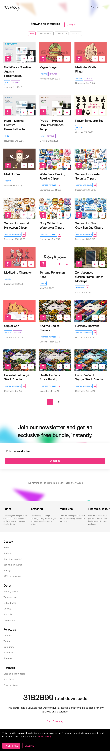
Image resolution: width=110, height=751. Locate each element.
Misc (7, 82)
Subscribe (55, 460)
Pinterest (8, 658)
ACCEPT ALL (11, 745)
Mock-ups (80, 288)
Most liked (62, 34)
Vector (44, 74)
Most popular (45, 34)
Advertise (8, 614)
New (32, 34)
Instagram (8, 647)
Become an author (12, 565)
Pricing (7, 570)
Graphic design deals (14, 674)
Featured (76, 34)
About (6, 548)
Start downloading (12, 559)
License (7, 609)
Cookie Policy (44, 737)
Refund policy (10, 603)
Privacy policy (10, 592)
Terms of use (9, 597)
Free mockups (10, 685)
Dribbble (7, 636)
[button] (102, 7)
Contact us (8, 620)
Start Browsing (55, 721)
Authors (7, 553)
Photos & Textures (48, 185)
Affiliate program (12, 576)
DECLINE (29, 745)
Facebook (8, 653)
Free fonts (8, 680)
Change (71, 25)
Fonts (43, 283)
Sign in (94, 7)
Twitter (7, 641)
